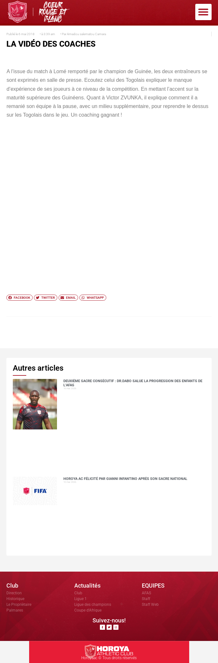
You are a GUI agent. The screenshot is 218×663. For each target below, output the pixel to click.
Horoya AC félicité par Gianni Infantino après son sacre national (125, 479)
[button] (203, 12)
